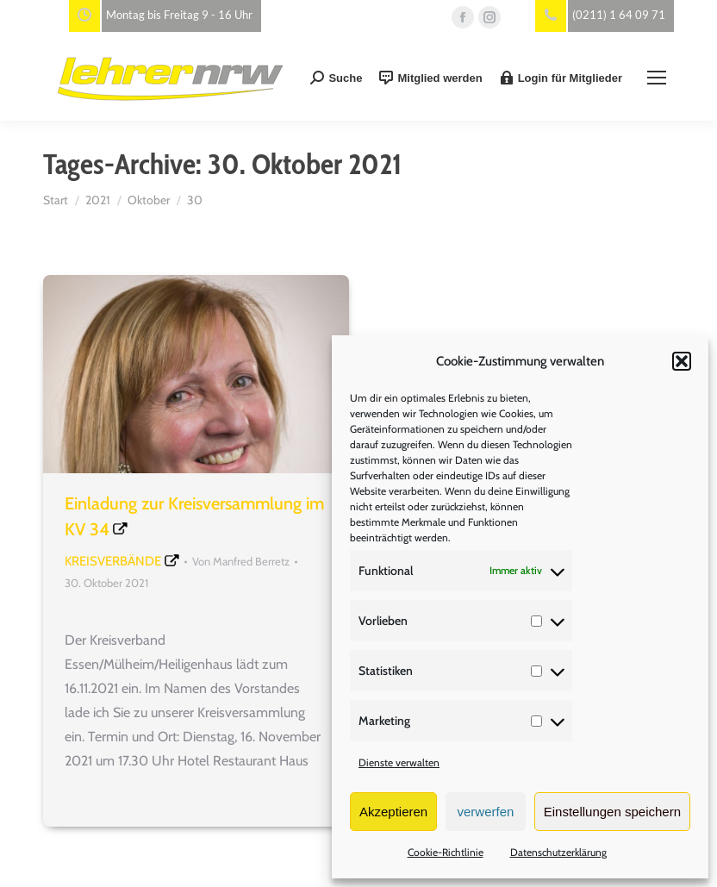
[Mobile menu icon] (656, 77)
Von (241, 561)
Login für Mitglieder (561, 77)
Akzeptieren (393, 811)
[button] (681, 361)
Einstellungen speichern (612, 811)
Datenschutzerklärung (558, 852)
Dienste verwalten (399, 762)
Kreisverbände (113, 561)
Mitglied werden (430, 77)
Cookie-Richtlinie (445, 852)
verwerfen (486, 811)
